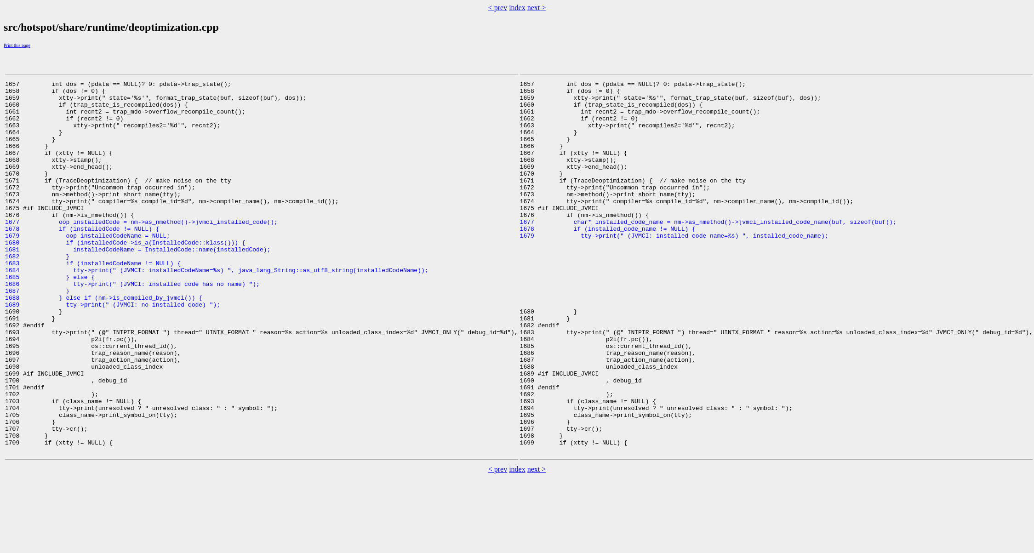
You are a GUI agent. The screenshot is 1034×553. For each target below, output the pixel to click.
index (517, 7)
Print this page (17, 45)
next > (536, 7)
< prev (497, 7)
